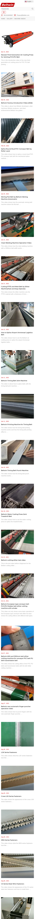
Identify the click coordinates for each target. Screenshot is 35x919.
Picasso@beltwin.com (23, 15)
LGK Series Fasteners (9, 752)
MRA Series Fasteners (9, 840)
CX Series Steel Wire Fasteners (12, 884)
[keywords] (15, 9)
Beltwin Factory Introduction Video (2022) (17, 103)
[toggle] (4, 12)
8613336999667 (8, 15)
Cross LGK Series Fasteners (11, 796)
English (28, 1)
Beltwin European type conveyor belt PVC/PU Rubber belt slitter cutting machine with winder (15, 606)
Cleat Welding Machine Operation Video (16, 243)
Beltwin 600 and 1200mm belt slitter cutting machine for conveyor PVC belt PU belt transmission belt (17, 658)
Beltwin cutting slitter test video (13, 560)
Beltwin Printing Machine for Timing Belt (16, 424)
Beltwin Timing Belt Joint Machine (14, 381)
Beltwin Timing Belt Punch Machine (14, 470)
